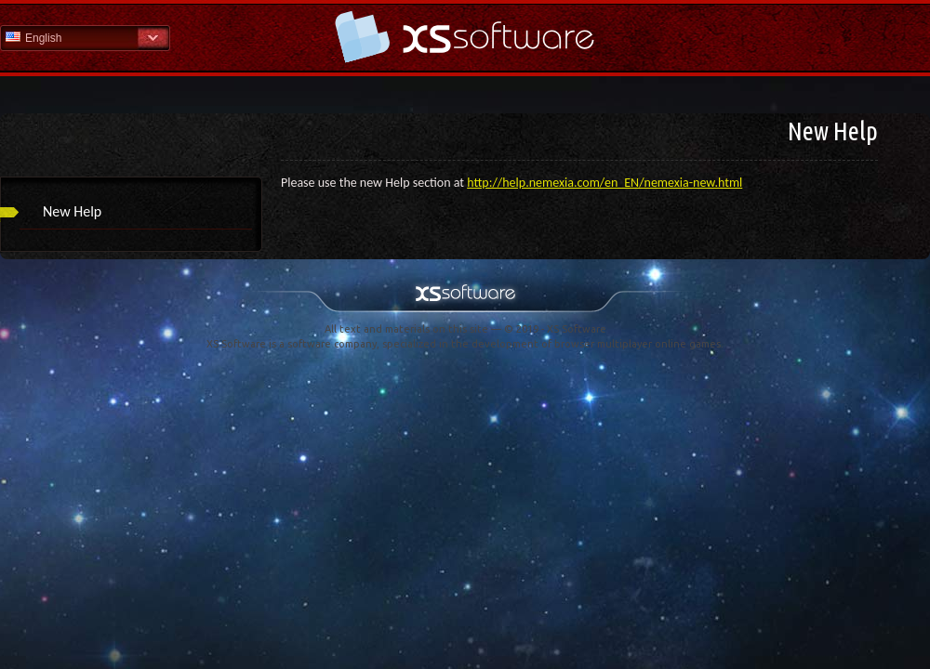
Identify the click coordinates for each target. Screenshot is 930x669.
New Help (72, 211)
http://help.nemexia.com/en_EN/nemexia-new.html (604, 182)
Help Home (465, 36)
